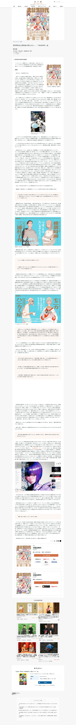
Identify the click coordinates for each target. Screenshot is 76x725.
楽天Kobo (54, 586)
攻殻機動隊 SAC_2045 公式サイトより (21, 491)
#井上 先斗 (40, 661)
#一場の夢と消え (24, 640)
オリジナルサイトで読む (38, 700)
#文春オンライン (18, 52)
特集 (49, 6)
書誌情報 (61, 6)
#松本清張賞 (50, 661)
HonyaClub (54, 562)
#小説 (18, 53)
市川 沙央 (25, 59)
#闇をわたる (44, 640)
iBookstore (46, 586)
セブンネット (54, 559)
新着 (14, 6)
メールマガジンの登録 (48, 685)
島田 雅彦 (21, 59)
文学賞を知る (33, 6)
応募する (42, 682)
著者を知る (19, 6)
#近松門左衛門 (29, 640)
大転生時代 (17, 59)
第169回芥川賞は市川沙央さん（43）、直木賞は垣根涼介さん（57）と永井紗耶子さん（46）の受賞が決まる (38, 710)
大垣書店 (46, 564)
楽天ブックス (46, 559)
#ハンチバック (44, 621)
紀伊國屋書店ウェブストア (38, 562)
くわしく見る (45, 555)
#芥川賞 (49, 621)
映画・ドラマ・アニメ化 (42, 6)
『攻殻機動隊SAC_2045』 (36, 448)
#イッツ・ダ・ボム (45, 661)
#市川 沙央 (40, 621)
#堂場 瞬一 (40, 640)
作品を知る (26, 6)
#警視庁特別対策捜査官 (50, 640)
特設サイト (55, 6)
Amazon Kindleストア (38, 586)
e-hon (46, 562)
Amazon (38, 559)
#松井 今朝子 (18, 640)
